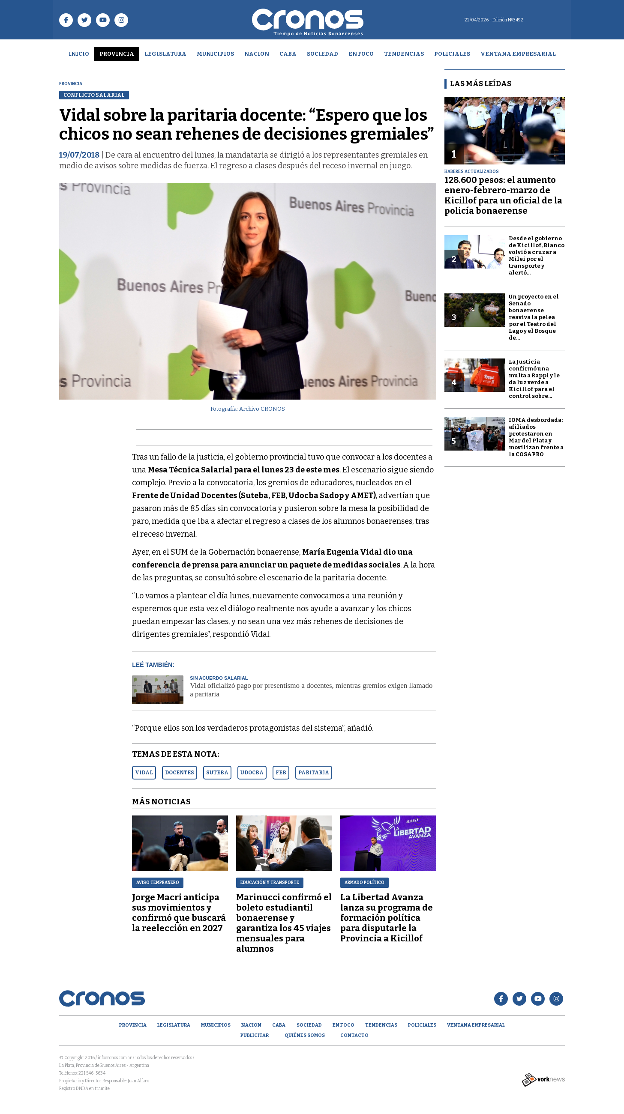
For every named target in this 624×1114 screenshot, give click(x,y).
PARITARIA (313, 773)
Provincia (116, 54)
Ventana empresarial (518, 54)
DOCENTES (179, 773)
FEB (281, 773)
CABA (288, 54)
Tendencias (404, 54)
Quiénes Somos (305, 1035)
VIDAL (144, 773)
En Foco (361, 54)
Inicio (79, 54)
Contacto (354, 1035)
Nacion (256, 54)
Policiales (452, 54)
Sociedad (322, 54)
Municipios (215, 54)
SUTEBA (217, 773)
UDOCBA (252, 773)
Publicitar (254, 1035)
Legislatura (165, 54)
